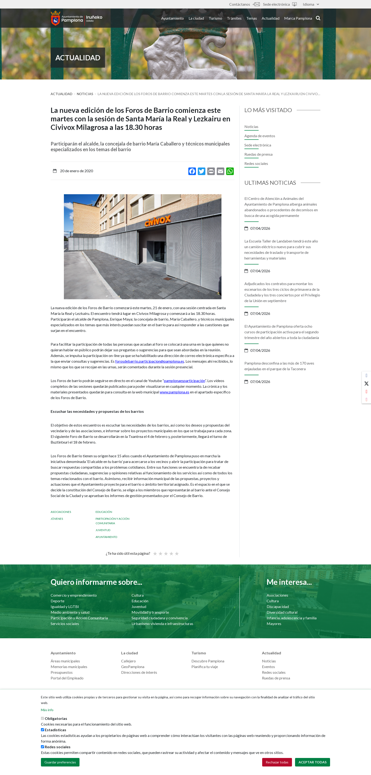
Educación (104, 512)
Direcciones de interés (139, 672)
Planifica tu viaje (204, 666)
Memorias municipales (69, 666)
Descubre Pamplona (207, 661)
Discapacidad (278, 606)
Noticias (85, 94)
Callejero (128, 661)
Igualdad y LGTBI (65, 606)
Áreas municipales (65, 661)
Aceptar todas (313, 762)
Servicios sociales (65, 623)
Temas (251, 18)
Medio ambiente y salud (70, 612)
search (318, 18)
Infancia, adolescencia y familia (292, 618)
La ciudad (196, 18)
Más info (47, 710)
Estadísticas (55, 729)
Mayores (274, 623)
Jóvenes (57, 518)
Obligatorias (56, 718)
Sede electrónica (280, 4)
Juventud (103, 530)
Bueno (171, 551)
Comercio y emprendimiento (74, 595)
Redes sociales (256, 163)
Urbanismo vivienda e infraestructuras (162, 623)
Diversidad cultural (282, 612)
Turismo (215, 18)
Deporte (57, 601)
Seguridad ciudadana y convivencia (160, 618)
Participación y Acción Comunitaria (79, 618)
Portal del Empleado (67, 678)
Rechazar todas (277, 762)
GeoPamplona (132, 666)
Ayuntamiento (172, 18)
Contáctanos (244, 4)
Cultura (138, 595)
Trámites (234, 18)
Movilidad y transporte (150, 612)
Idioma (311, 4)
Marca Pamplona (298, 18)
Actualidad (270, 18)
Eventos (268, 666)
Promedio (165, 551)
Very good (176, 551)
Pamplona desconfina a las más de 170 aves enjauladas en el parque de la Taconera (279, 366)
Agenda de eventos (259, 135)
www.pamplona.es (174, 392)
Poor (155, 551)
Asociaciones (61, 512)
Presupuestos (62, 672)
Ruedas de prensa (258, 154)
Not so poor (160, 551)
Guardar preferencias (60, 762)
